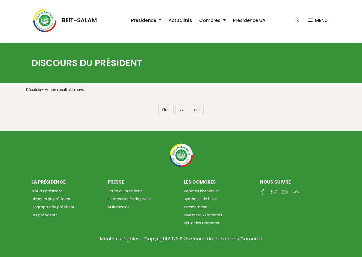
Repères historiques (202, 191)
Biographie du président (53, 207)
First (166, 109)
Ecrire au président (125, 191)
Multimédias (118, 207)
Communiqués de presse (130, 199)
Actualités (180, 20)
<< (181, 109)
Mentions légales (120, 239)
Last (196, 109)
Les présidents (44, 215)
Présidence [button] (144, 20)
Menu (318, 20)
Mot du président (46, 191)
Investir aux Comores (203, 215)
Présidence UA (249, 20)
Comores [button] (210, 20)
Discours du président (51, 199)
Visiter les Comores (201, 223)
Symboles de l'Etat (200, 199)
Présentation (195, 207)
